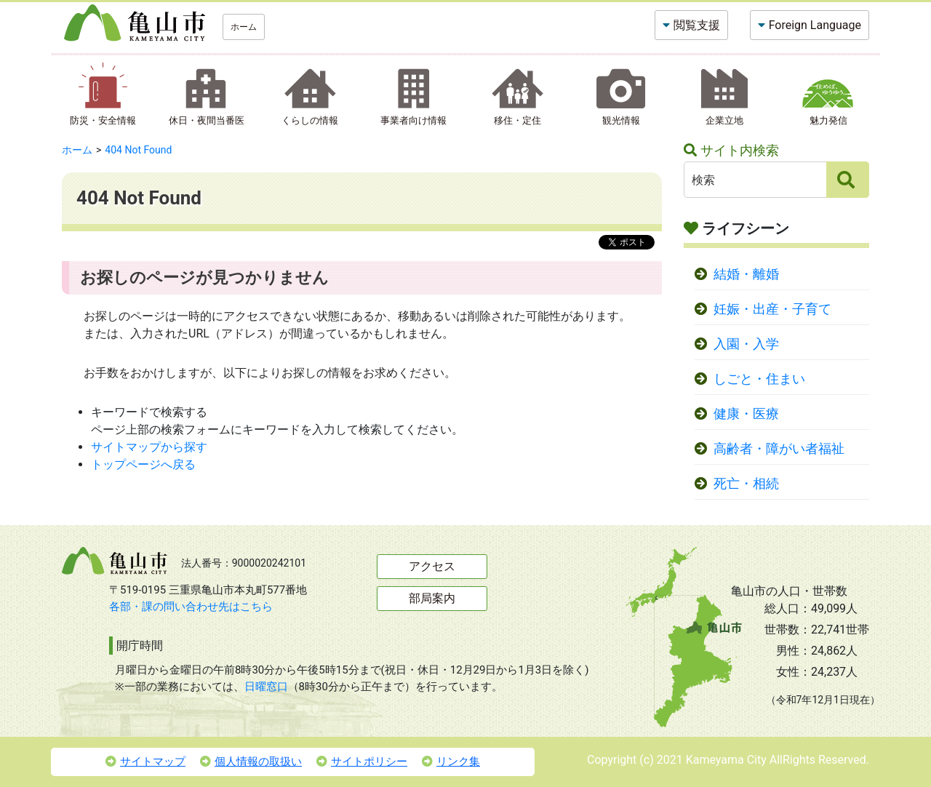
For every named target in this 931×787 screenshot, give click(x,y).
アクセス (432, 566)
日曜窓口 (266, 686)
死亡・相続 (746, 483)
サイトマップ (145, 761)
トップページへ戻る (143, 464)
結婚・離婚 (746, 274)
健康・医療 (746, 414)
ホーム (244, 27)
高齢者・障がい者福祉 (779, 449)
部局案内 (432, 598)
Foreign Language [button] (815, 25)
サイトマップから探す (149, 447)
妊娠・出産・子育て (772, 309)
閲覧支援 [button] (697, 25)
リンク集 (451, 761)
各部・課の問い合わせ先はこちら (191, 606)
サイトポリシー (361, 761)
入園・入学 (746, 344)
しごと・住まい (759, 379)
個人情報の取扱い (251, 761)
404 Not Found (138, 150)
